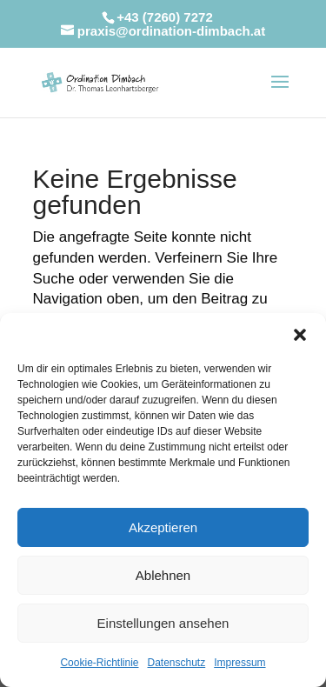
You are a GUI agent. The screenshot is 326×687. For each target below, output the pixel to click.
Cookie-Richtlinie (99, 663)
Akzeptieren (163, 527)
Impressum (239, 663)
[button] (300, 335)
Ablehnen (163, 575)
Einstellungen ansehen (163, 623)
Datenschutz (177, 663)
